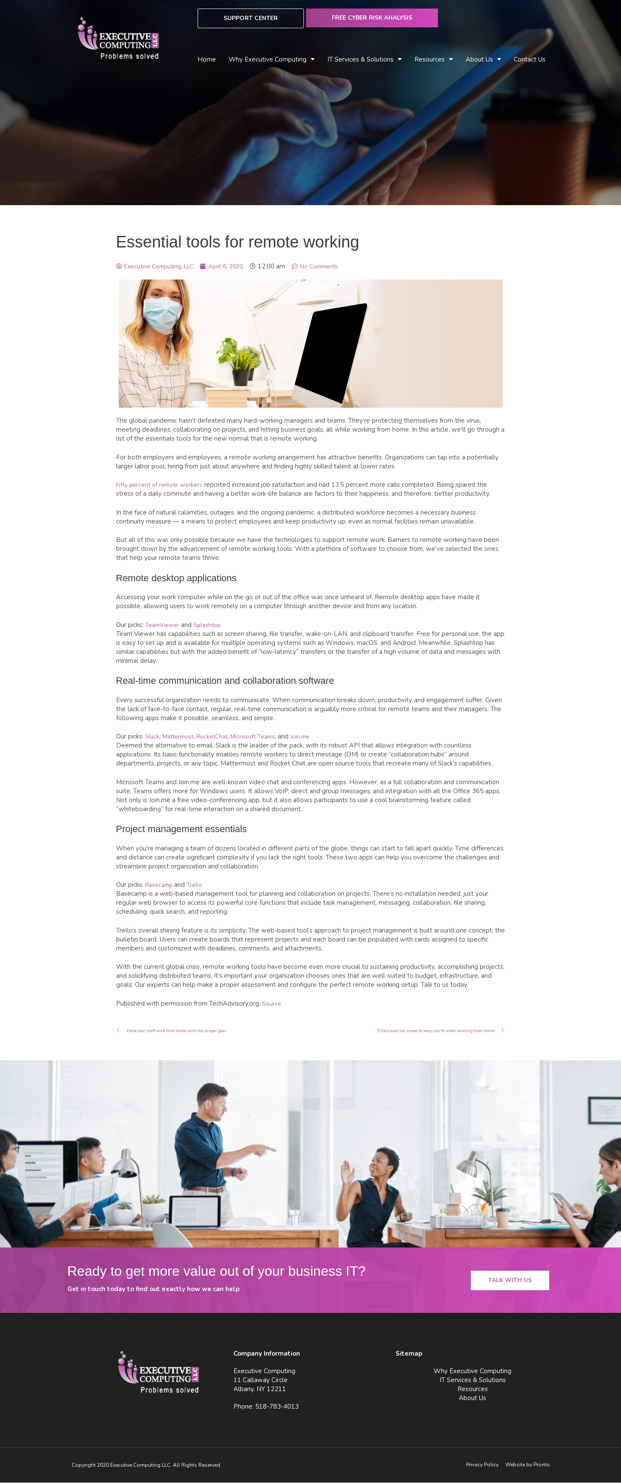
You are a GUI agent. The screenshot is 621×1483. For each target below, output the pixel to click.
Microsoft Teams (262, 736)
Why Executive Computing (272, 59)
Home (207, 59)
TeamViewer (163, 625)
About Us (483, 59)
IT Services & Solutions (364, 59)
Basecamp (160, 884)
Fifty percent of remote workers (163, 484)
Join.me (312, 736)
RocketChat (218, 736)
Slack (152, 736)
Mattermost (180, 736)
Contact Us (529, 59)
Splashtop (211, 625)
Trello (198, 884)
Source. (272, 1003)
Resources (433, 59)
